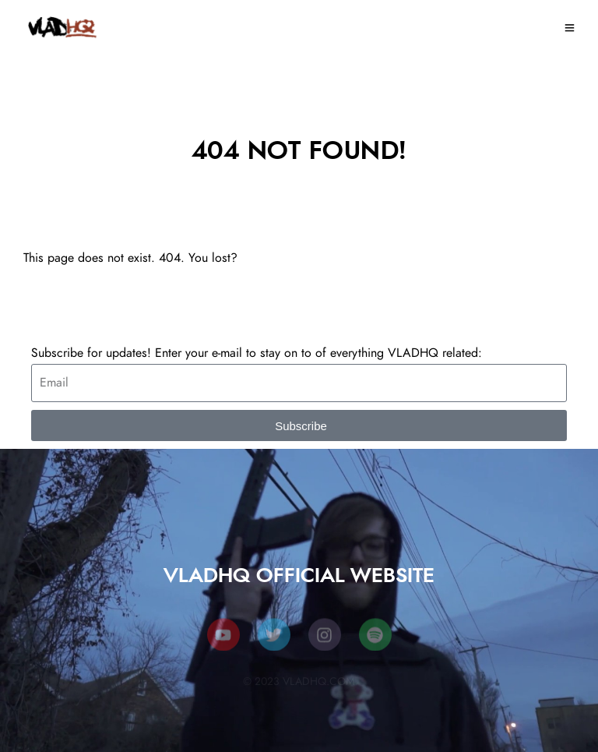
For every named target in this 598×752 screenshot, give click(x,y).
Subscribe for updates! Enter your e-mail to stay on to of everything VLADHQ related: (256, 353)
